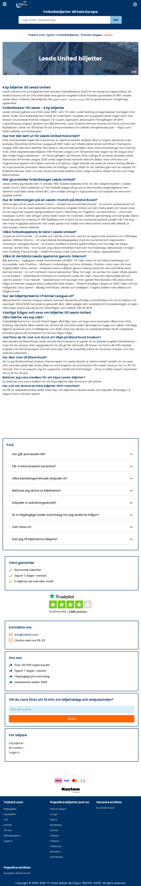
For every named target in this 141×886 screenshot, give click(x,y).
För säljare (18, 735)
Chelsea (54, 835)
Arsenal (54, 830)
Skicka (71, 719)
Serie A (53, 819)
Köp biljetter (10, 814)
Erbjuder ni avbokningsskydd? (34, 503)
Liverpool (54, 840)
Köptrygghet (10, 808)
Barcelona (55, 851)
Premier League (91, 35)
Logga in (14, 752)
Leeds (108, 35)
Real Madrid (56, 856)
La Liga (53, 814)
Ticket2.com (36, 35)
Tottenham (55, 846)
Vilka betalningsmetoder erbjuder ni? (39, 478)
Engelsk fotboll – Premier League (68, 99)
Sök (115, 20)
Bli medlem (16, 748)
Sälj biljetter (16, 743)
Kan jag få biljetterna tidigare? (34, 539)
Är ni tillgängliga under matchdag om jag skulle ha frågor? (55, 515)
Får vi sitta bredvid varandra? (34, 466)
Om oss (8, 830)
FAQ (6, 819)
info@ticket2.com (26, 635)
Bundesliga (56, 824)
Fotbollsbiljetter (68, 35)
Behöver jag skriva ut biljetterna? (36, 490)
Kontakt (8, 824)
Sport (51, 35)
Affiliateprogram (12, 835)
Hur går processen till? (28, 454)
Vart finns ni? (21, 527)
